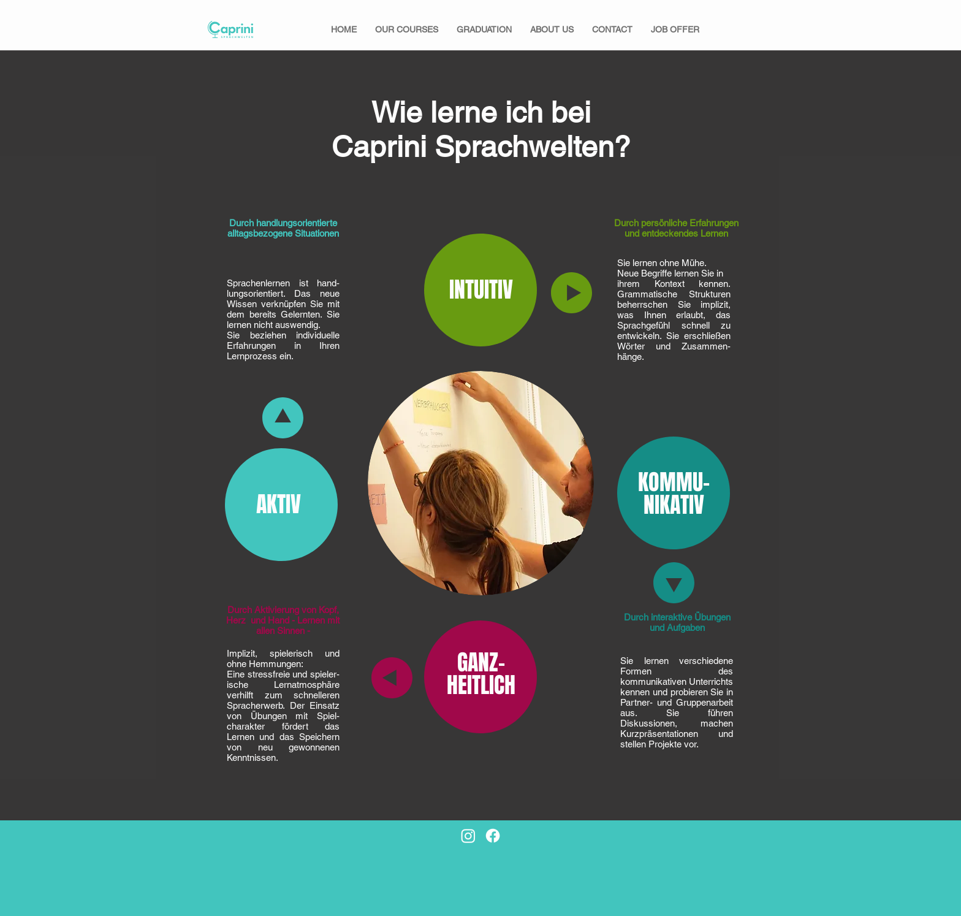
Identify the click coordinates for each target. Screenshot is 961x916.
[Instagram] (468, 835)
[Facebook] (493, 835)
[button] (406, 29)
